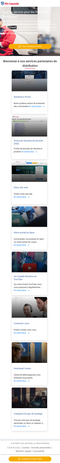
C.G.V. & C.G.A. (13, 448)
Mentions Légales (23, 451)
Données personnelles (41, 448)
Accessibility (38, 451)
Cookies (25, 448)
